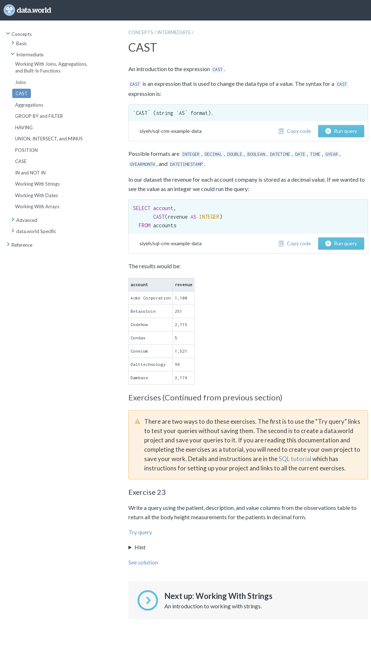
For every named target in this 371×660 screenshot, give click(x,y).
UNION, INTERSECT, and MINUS (49, 138)
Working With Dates (36, 195)
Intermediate (26, 54)
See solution (143, 562)
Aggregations (29, 105)
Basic (18, 43)
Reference (19, 245)
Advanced (23, 220)
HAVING (24, 127)
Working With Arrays (37, 206)
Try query (140, 532)
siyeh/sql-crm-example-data (170, 131)
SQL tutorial (295, 459)
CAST (21, 93)
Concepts (19, 34)
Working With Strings (37, 184)
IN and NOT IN (30, 173)
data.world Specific (33, 231)
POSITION (26, 150)
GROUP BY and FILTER (39, 116)
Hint (140, 547)
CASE (21, 161)
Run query (341, 130)
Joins (20, 82)
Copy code (294, 130)
